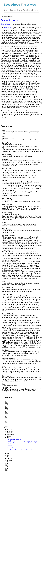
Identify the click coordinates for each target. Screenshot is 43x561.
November (10, 431)
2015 (6, 419)
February (9, 458)
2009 (6, 462)
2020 (6, 411)
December (10, 429)
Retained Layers (12, 448)
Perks (9, 444)
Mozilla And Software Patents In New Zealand (21, 450)
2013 (6, 423)
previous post (8, 27)
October (9, 433)
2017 (6, 416)
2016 (6, 418)
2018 (6, 414)
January (9, 460)
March (9, 457)
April (8, 455)
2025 (6, 403)
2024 (6, 405)
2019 (6, 413)
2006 (6, 467)
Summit (9, 446)
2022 (6, 408)
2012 (6, 424)
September (10, 434)
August (9, 436)
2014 (6, 421)
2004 (6, 470)
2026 (6, 401)
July (8, 438)
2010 (6, 428)
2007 (6, 465)
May (8, 453)
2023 (6, 406)
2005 (6, 468)
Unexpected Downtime (14, 440)
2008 (6, 463)
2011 (6, 426)
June (8, 452)
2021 (6, 409)
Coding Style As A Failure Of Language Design (22, 442)
